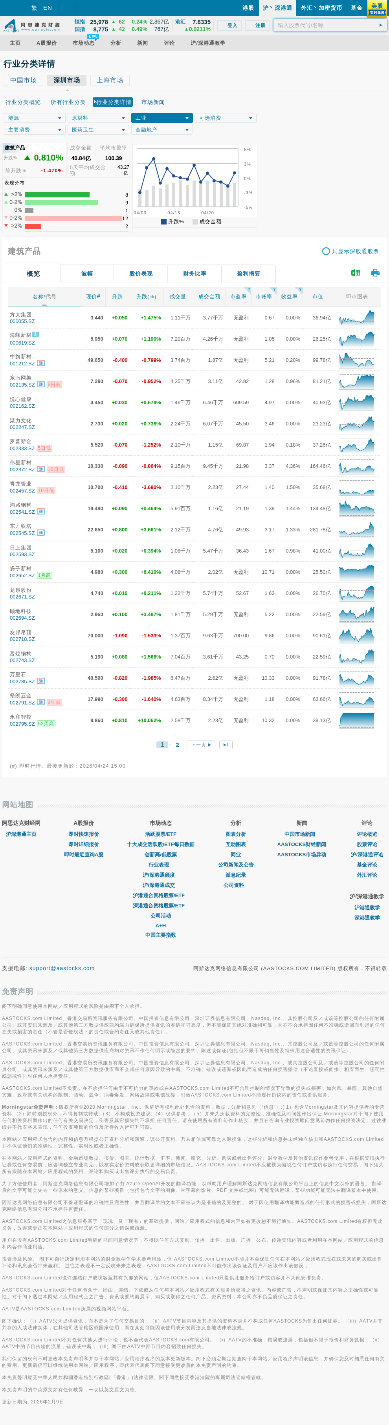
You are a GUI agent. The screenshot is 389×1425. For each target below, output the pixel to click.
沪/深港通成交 (161, 885)
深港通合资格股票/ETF (161, 906)
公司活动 (160, 916)
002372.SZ (22, 470)
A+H (161, 926)
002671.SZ (22, 597)
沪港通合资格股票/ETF (161, 895)
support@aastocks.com (62, 968)
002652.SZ (22, 575)
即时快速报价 (83, 834)
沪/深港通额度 (161, 875)
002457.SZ (22, 491)
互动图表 (236, 844)
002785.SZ (22, 681)
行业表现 (161, 865)
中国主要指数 (160, 935)
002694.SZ (22, 618)
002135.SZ (22, 385)
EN (47, 7)
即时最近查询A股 (83, 855)
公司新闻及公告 (236, 865)
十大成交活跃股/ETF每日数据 (160, 844)
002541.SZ (22, 512)
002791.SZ (22, 703)
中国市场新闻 (301, 834)
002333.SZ (22, 448)
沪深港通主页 (21, 834)
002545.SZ (22, 533)
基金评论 (367, 865)
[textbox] (330, 25)
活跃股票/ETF (160, 834)
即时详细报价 (83, 844)
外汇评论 (367, 875)
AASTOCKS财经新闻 (302, 844)
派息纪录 (236, 875)
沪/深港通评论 (367, 855)
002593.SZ (22, 554)
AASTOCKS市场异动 (302, 855)
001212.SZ (22, 364)
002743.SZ (22, 660)
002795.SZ (22, 724)
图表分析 (236, 834)
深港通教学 (367, 918)
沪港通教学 (367, 907)
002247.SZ (22, 427)
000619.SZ (22, 343)
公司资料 (236, 885)
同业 (236, 855)
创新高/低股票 (161, 855)
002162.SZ (22, 406)
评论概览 (367, 834)
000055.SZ (22, 321)
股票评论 (367, 844)
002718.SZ (22, 639)
